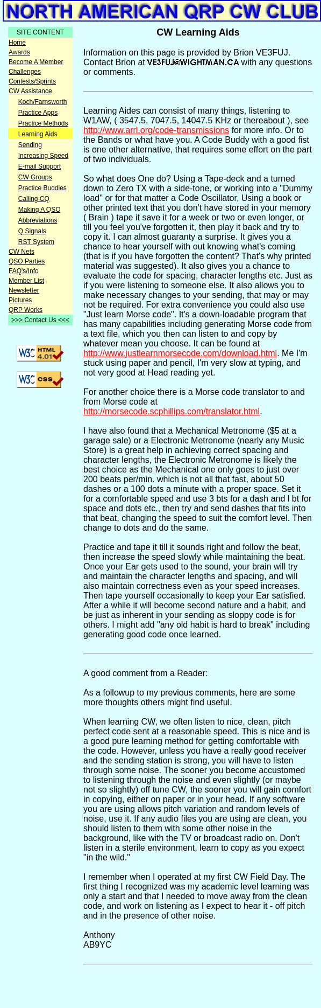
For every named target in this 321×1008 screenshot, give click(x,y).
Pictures (20, 300)
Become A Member (36, 62)
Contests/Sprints (32, 81)
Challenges (25, 71)
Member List (26, 280)
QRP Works (25, 310)
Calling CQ (33, 199)
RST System (36, 242)
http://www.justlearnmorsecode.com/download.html (180, 353)
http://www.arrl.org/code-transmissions (156, 130)
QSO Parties (27, 261)
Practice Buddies (42, 188)
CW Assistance (30, 91)
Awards (19, 52)
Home (17, 42)
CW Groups (35, 177)
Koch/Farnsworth (42, 102)
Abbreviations (38, 220)
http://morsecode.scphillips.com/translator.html (171, 411)
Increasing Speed (43, 155)
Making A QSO (39, 209)
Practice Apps (38, 112)
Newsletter (24, 290)
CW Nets (21, 251)
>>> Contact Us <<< (40, 320)
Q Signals (32, 231)
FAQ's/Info (24, 271)
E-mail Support (39, 166)
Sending (30, 145)
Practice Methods (43, 123)
